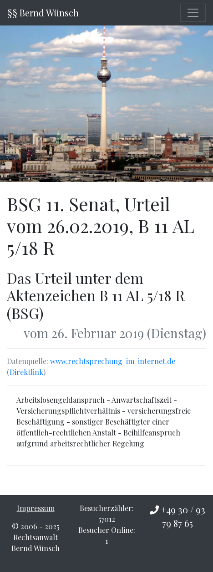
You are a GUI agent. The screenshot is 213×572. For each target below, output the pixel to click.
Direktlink (26, 372)
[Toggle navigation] (193, 13)
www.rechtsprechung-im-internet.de (112, 361)
